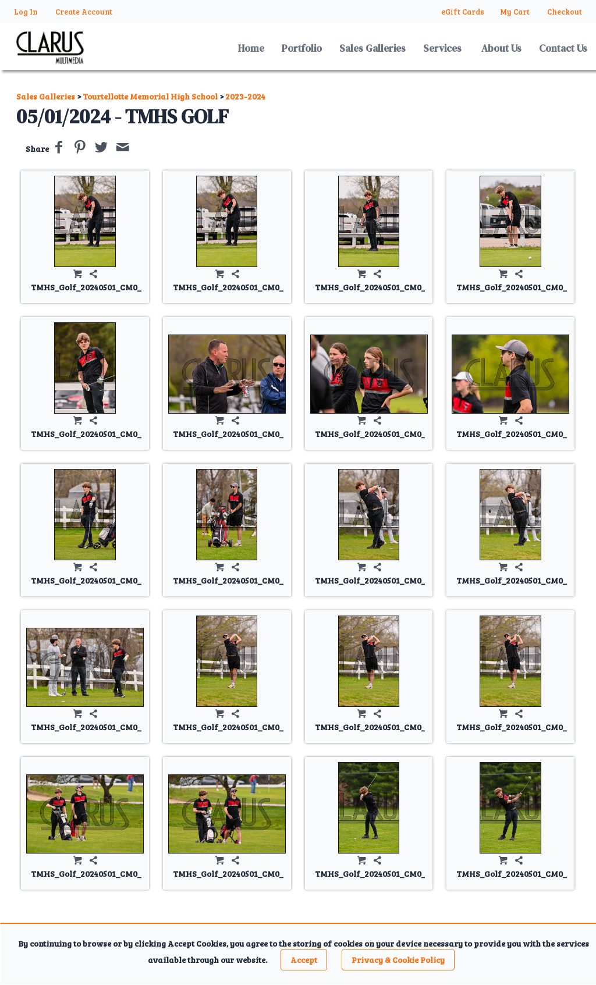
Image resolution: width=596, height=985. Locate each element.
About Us (501, 48)
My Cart (515, 11)
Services (442, 48)
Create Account (83, 11)
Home (251, 48)
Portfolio (302, 48)
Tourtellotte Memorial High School (150, 96)
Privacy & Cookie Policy (398, 959)
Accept (303, 959)
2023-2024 (245, 96)
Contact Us (563, 48)
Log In (26, 11)
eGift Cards (462, 11)
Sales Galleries (372, 48)
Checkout (564, 11)
